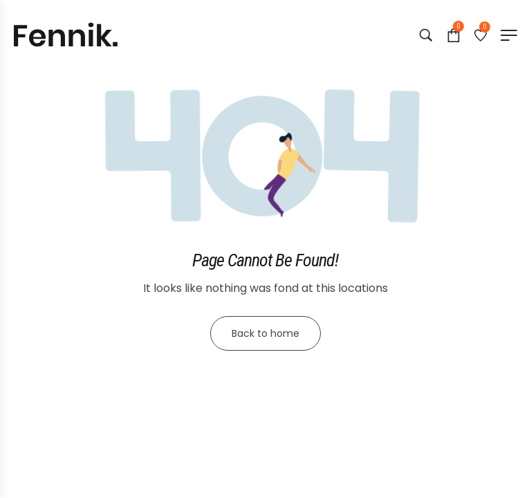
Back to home (265, 333)
